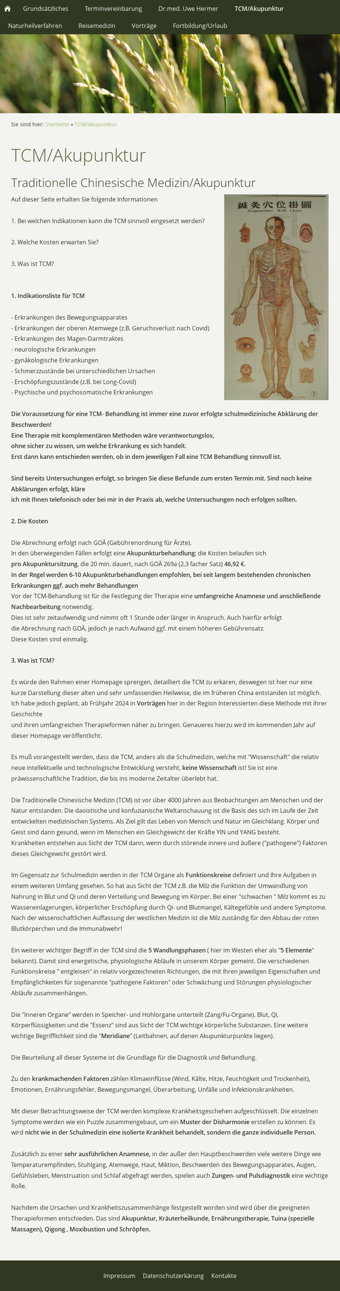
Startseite (57, 124)
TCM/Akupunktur (96, 124)
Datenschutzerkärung (173, 1276)
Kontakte (224, 1276)
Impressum (119, 1276)
